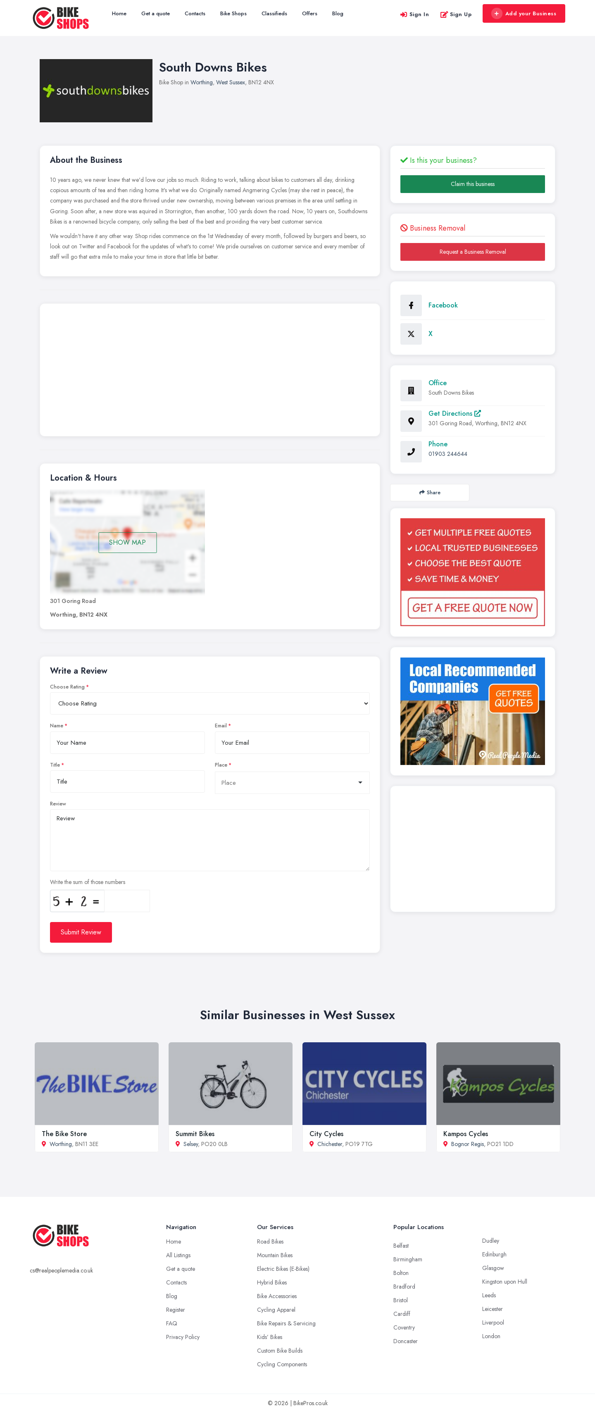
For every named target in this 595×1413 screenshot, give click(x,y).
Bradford (404, 1286)
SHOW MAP (127, 542)
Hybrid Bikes (272, 1282)
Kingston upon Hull (504, 1281)
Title (55, 765)
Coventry (404, 1327)
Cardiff (401, 1314)
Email (221, 725)
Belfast (401, 1245)
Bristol (400, 1300)
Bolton (401, 1273)
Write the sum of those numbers (87, 882)
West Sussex (230, 82)
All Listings (178, 1255)
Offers (309, 13)
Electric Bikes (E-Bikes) (283, 1269)
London (491, 1336)
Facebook (443, 305)
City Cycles (326, 1134)
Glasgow (493, 1268)
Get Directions (454, 413)
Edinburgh (494, 1254)
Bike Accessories (277, 1296)
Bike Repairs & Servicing (286, 1323)
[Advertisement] (210, 372)
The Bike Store (64, 1134)
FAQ (171, 1323)
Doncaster (405, 1341)
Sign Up (455, 14)
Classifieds (274, 13)
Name (56, 725)
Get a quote (155, 13)
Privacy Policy (183, 1337)
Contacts (195, 13)
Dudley (490, 1241)
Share (429, 492)
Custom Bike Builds (279, 1350)
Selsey (190, 1144)
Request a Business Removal (473, 252)
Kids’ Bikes (269, 1337)
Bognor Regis (467, 1144)
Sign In (414, 14)
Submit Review (81, 932)
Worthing (201, 82)
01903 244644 (447, 454)
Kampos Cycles (465, 1134)
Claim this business (473, 184)
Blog (337, 13)
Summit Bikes (195, 1134)
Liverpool (493, 1322)
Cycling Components (282, 1364)
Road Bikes (270, 1241)
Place (221, 765)
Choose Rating (67, 687)
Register (175, 1310)
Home (119, 13)
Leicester (492, 1309)
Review (58, 804)
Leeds (489, 1295)
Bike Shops (233, 13)
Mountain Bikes (275, 1255)
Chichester (329, 1144)
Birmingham (407, 1259)
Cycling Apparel (276, 1310)
